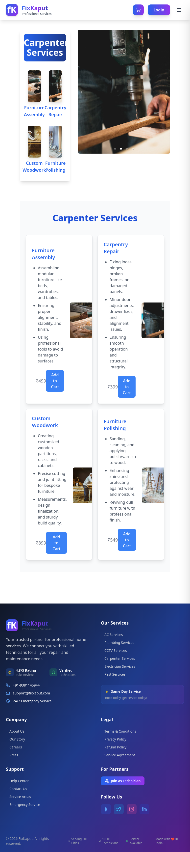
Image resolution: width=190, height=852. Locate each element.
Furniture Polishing (55, 166)
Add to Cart (55, 380)
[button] (115, 149)
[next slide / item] (166, 92)
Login (159, 10)
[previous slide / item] (81, 92)
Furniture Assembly (34, 111)
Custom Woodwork (34, 166)
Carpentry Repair (55, 111)
